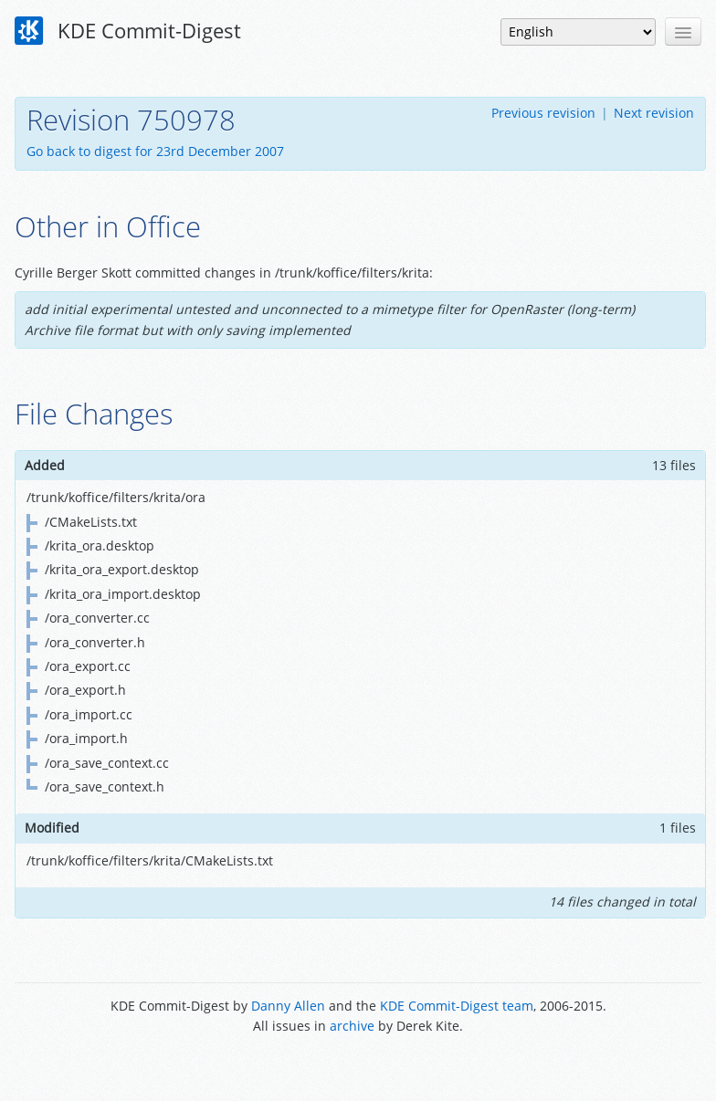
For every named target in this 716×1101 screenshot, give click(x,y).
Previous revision (543, 112)
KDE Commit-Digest (128, 31)
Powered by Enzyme (358, 1067)
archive (352, 1025)
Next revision (654, 112)
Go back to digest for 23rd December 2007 (155, 151)
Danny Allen (288, 1005)
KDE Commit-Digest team (456, 1005)
